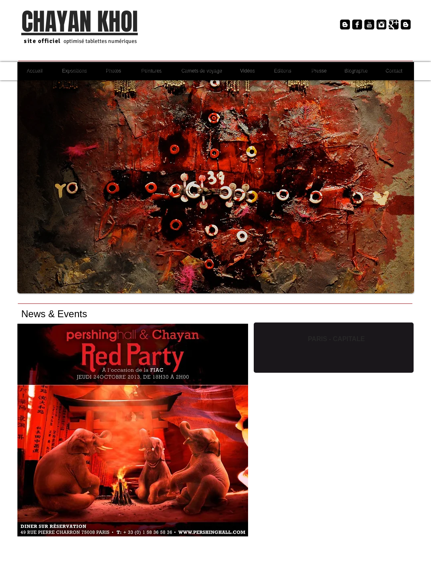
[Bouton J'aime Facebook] (280, 36)
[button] (215, 186)
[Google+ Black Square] (394, 24)
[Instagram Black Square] (381, 24)
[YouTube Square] (369, 24)
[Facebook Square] (357, 24)
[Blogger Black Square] (345, 24)
